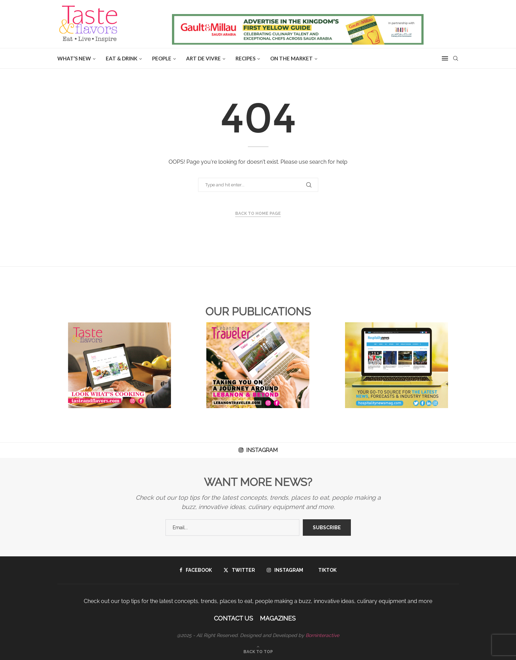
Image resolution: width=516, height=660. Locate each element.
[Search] (455, 58)
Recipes (245, 58)
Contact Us (233, 618)
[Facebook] (196, 570)
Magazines (278, 618)
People (161, 58)
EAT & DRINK (121, 58)
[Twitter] (239, 570)
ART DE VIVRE (203, 58)
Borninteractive (322, 635)
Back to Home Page (258, 213)
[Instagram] (285, 570)
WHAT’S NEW (74, 58)
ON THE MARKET (291, 58)
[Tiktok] (325, 570)
